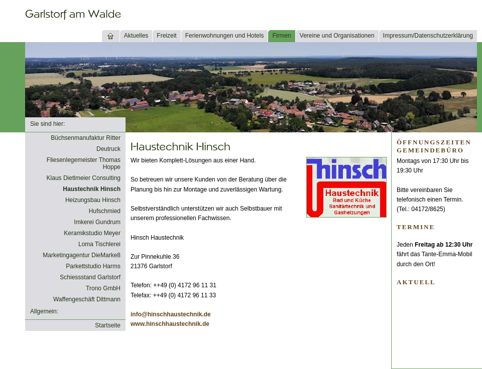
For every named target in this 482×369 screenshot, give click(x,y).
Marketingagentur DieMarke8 (81, 255)
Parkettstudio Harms (93, 266)
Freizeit (166, 35)
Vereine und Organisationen (337, 35)
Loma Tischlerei (99, 244)
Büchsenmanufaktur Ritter (85, 137)
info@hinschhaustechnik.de (171, 314)
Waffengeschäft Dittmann (86, 299)
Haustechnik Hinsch (91, 189)
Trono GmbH (103, 288)
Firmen (281, 35)
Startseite (107, 325)
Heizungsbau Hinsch (92, 200)
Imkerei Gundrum (97, 222)
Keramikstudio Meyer (92, 233)
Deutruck (108, 148)
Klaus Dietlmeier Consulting (83, 177)
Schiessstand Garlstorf (90, 277)
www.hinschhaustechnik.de (170, 323)
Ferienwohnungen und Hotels (224, 35)
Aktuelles (136, 35)
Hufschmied (104, 211)
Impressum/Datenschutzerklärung (428, 35)
